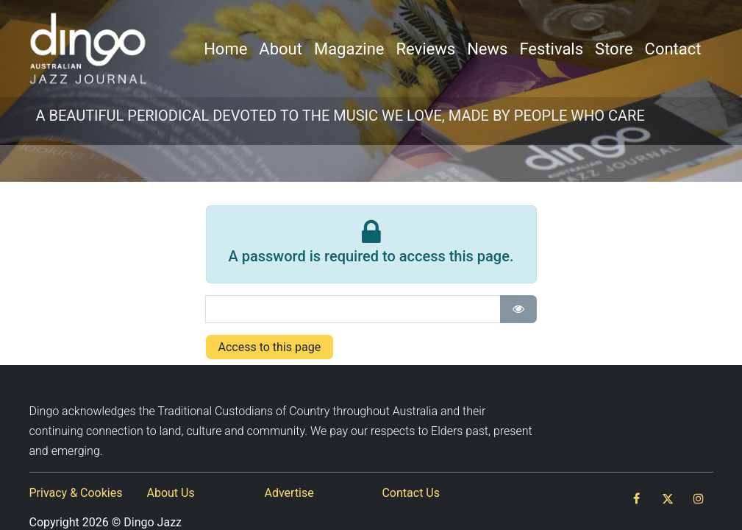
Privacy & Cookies (76, 493)
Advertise (288, 493)
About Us (170, 493)
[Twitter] (667, 498)
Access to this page (269, 347)
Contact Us (411, 493)
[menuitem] (225, 49)
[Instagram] (698, 498)
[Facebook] (637, 498)
